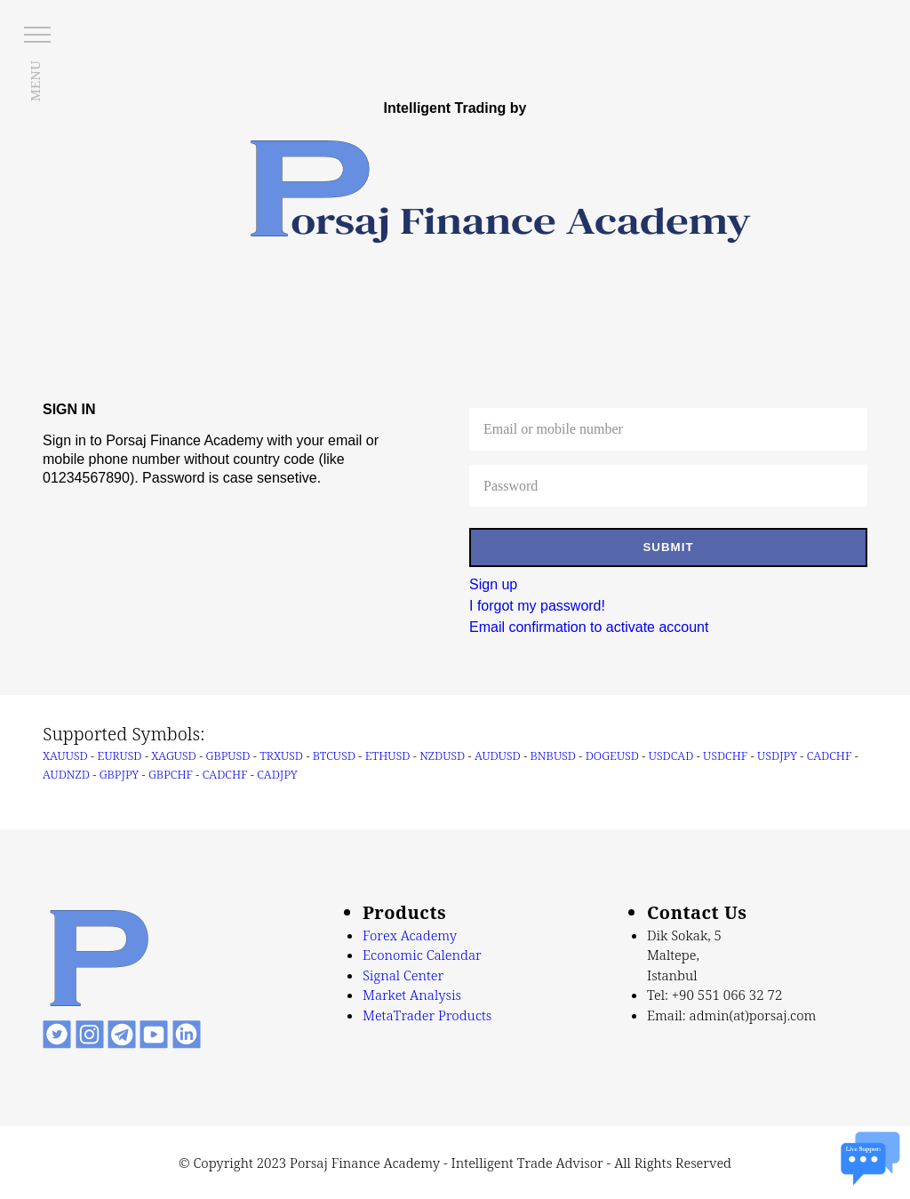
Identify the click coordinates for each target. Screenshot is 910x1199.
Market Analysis (412, 994)
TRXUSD (281, 755)
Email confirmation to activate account (588, 627)
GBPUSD (228, 755)
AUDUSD (498, 755)
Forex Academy (410, 935)
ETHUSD (388, 755)
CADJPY (277, 774)
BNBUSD (553, 755)
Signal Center (403, 975)
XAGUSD (173, 755)
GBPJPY (120, 774)
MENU (35, 80)
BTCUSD (334, 755)
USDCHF (725, 755)
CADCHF (829, 755)
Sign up (493, 584)
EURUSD (120, 755)
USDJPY (777, 755)
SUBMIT (668, 547)
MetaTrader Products (427, 1015)
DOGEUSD (612, 755)
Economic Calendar (422, 954)
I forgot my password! (537, 605)
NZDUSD (442, 755)
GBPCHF (170, 774)
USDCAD (671, 755)
